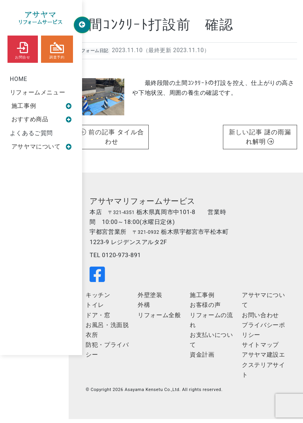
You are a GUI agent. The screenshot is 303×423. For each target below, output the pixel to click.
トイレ (110, 308)
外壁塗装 (161, 298)
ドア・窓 (113, 318)
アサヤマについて (41, 147)
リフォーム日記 (106, 52)
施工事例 (41, 106)
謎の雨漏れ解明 (267, 136)
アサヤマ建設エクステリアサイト (262, 368)
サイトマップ (262, 348)
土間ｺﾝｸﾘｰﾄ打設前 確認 (167, 26)
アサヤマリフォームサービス (158, 202)
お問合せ (22, 48)
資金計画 (208, 358)
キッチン (113, 298)
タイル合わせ (132, 136)
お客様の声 (211, 308)
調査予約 (56, 48)
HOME (19, 79)
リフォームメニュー (37, 92)
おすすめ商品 (41, 120)
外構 (155, 308)
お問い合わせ (262, 318)
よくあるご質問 (31, 133)
